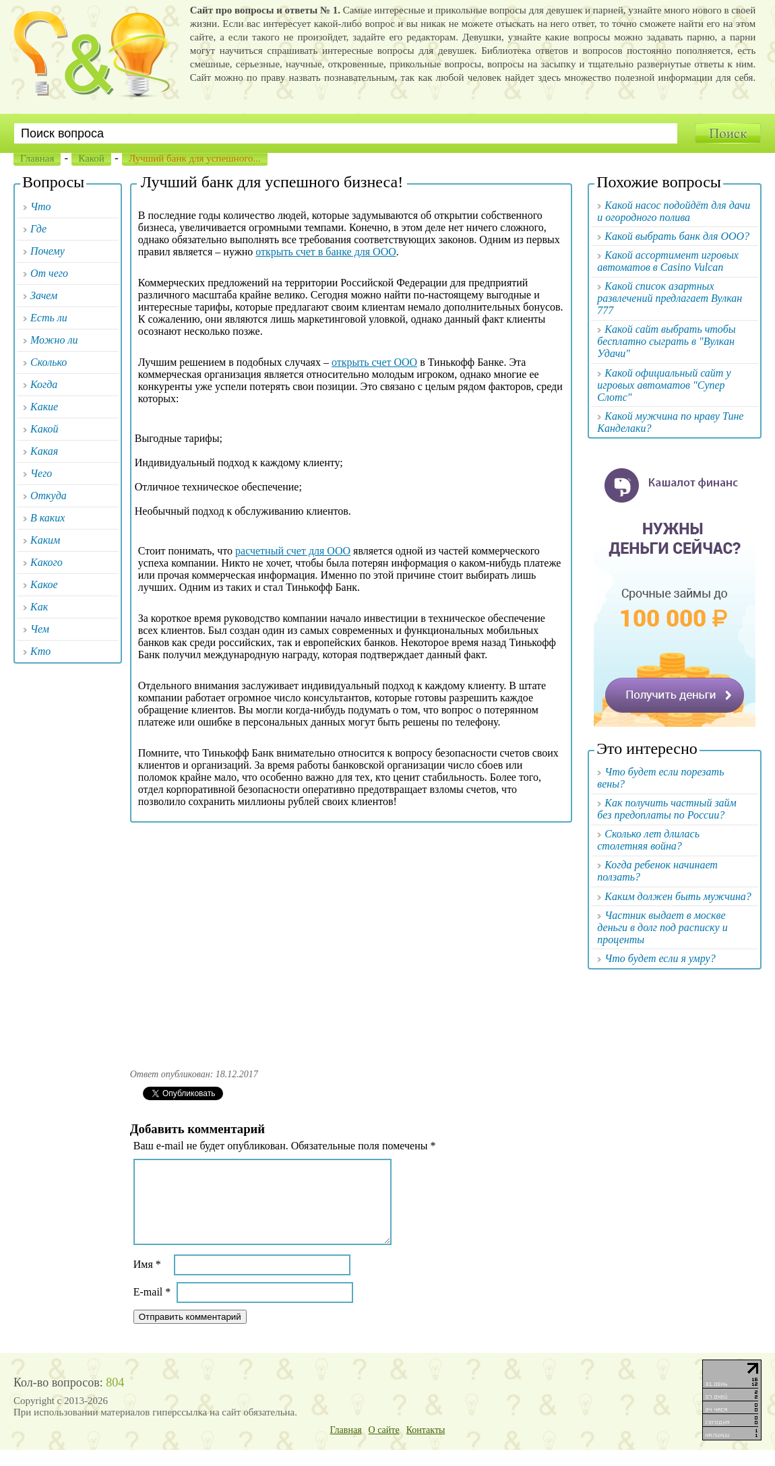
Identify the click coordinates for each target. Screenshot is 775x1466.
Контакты (425, 1446)
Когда (43, 384)
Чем (39, 629)
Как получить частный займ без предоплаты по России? (667, 809)
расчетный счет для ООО (292, 550)
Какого (46, 562)
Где (38, 228)
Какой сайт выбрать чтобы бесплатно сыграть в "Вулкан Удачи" (666, 341)
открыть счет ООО (374, 362)
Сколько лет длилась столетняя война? (648, 840)
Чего (41, 473)
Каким (45, 540)
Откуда (48, 495)
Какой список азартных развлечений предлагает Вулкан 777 (669, 298)
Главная (37, 158)
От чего (49, 273)
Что (40, 206)
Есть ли (48, 317)
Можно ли (54, 340)
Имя (147, 1280)
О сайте (384, 1446)
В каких (47, 517)
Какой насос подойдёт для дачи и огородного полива (673, 211)
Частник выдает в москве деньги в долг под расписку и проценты (662, 927)
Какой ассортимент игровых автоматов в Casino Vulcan (668, 261)
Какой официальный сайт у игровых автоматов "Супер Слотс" (664, 385)
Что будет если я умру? (659, 958)
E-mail (152, 1308)
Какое (44, 584)
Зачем (43, 295)
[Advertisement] (351, 941)
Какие (44, 406)
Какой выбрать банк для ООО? (676, 236)
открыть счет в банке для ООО (325, 251)
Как (39, 606)
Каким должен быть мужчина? (677, 896)
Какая (44, 451)
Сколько (48, 362)
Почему (47, 251)
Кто (40, 651)
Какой (91, 158)
